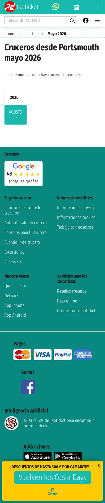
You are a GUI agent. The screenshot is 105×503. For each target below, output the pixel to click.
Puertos (30, 33)
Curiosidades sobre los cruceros (23, 210)
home (9, 33)
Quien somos (15, 286)
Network (11, 295)
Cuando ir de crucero (22, 242)
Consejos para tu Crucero (25, 232)
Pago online (67, 301)
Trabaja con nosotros (75, 227)
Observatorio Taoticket (76, 310)
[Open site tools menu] (97, 7)
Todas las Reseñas (23, 181)
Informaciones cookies (76, 217)
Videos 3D (12, 261)
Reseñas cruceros (71, 291)
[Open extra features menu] (40, 20)
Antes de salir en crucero (25, 222)
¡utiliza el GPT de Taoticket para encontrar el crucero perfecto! (49, 423)
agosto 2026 (15, 114)
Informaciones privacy (75, 207)
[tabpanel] (52, 116)
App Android (15, 315)
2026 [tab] (14, 97)
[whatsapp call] (55, 7)
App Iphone (14, 305)
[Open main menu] (97, 20)
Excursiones (14, 252)
